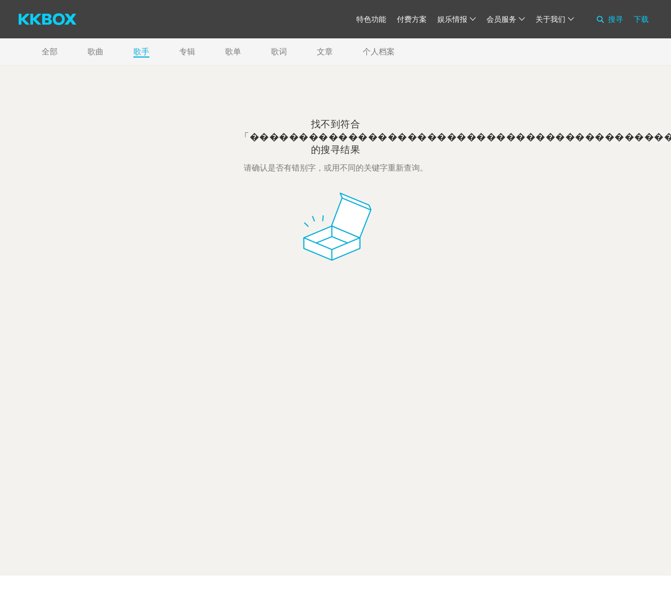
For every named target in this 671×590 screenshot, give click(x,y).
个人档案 (379, 51)
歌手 (141, 51)
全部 (50, 51)
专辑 (187, 51)
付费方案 (412, 19)
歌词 (279, 51)
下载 (641, 19)
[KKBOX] (47, 19)
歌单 (233, 51)
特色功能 (371, 19)
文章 (325, 51)
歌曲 (95, 51)
